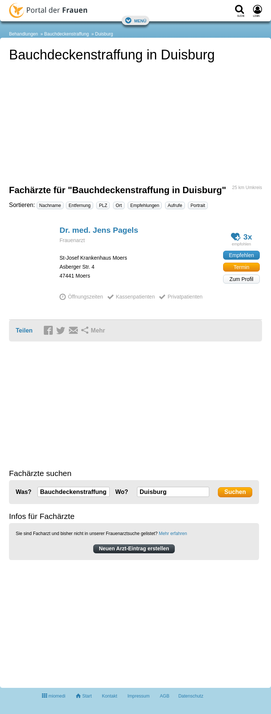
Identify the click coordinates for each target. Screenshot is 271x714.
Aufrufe (175, 205)
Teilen (24, 330)
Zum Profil (241, 279)
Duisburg (104, 34)
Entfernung (79, 205)
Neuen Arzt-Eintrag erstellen (134, 548)
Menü (135, 20)
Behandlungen (23, 34)
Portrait (198, 205)
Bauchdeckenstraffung (66, 34)
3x (241, 236)
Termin (241, 267)
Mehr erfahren (173, 533)
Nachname (50, 205)
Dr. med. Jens (99, 230)
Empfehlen (241, 255)
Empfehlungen (144, 205)
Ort (119, 205)
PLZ (103, 205)
